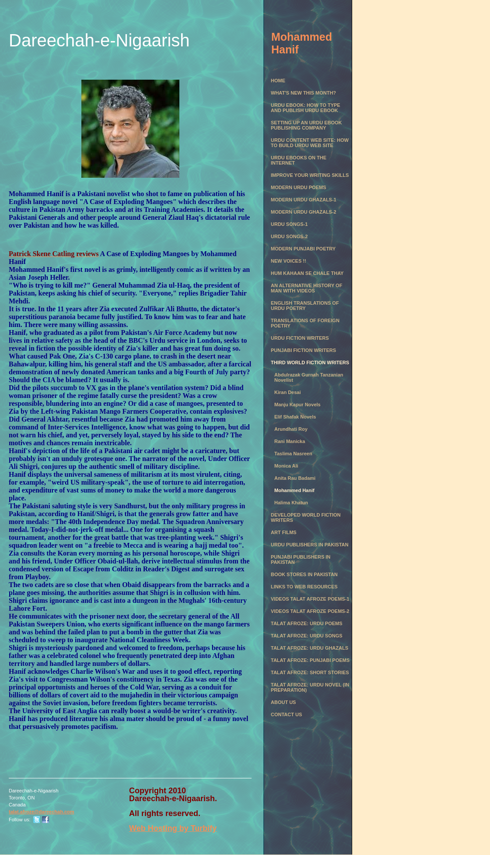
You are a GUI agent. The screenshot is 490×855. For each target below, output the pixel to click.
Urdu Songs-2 (289, 236)
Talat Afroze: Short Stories (310, 672)
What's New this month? (303, 92)
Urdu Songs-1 (289, 224)
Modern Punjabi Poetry (303, 248)
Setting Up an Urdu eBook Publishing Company (306, 125)
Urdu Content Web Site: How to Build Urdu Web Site (310, 142)
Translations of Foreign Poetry (305, 323)
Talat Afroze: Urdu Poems (307, 623)
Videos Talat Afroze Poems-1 (310, 599)
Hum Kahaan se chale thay (307, 273)
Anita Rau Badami (294, 478)
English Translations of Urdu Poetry (305, 305)
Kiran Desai (287, 392)
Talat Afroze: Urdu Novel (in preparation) (310, 687)
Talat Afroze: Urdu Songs (307, 635)
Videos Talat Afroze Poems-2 (310, 611)
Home (278, 80)
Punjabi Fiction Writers (303, 350)
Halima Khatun (291, 502)
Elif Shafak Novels (295, 416)
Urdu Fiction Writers (300, 338)
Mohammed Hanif (294, 490)
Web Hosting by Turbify (173, 828)
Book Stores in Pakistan (304, 574)
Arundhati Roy (291, 429)
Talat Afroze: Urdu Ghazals (309, 648)
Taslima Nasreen (293, 453)
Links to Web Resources (304, 586)
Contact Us (286, 714)
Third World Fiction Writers (310, 362)
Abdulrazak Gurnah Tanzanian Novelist (308, 377)
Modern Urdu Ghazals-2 (303, 212)
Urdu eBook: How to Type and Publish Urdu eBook (305, 107)
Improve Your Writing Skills (310, 175)
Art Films (284, 532)
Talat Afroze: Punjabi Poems (310, 660)
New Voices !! (288, 261)
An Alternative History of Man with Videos (306, 288)
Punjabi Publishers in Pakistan (300, 559)
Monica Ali (286, 465)
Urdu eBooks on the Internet (298, 160)
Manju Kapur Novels (297, 404)
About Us (283, 702)
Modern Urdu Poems (298, 187)
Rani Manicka (289, 441)
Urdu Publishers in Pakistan (309, 544)
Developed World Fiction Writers (306, 517)
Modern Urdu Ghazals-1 (303, 199)
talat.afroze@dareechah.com (41, 811)
